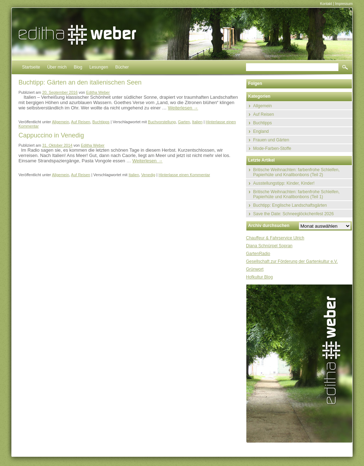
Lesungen (98, 67)
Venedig (148, 175)
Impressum (344, 4)
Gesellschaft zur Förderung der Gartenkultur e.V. (292, 261)
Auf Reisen (80, 122)
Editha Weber (97, 92)
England (261, 131)
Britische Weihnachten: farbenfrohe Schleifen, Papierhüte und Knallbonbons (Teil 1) (296, 194)
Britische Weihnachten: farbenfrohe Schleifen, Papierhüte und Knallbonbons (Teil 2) (296, 172)
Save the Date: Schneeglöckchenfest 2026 (293, 213)
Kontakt (326, 4)
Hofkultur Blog (259, 277)
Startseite (31, 67)
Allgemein (60, 122)
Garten (184, 122)
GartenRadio (258, 253)
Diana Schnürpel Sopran (269, 245)
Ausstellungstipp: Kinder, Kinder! (284, 183)
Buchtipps (100, 122)
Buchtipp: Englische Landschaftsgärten (290, 205)
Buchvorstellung (162, 122)
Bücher (122, 67)
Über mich (57, 67)
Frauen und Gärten (271, 139)
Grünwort (254, 269)
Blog (78, 67)
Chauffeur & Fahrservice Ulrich (275, 237)
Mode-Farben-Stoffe (272, 148)
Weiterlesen (183, 107)
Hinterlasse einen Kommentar (184, 175)
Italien (197, 122)
